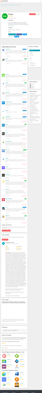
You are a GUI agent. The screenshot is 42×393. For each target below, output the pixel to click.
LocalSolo (8, 174)
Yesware (21, 354)
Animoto (8, 383)
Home (2, 4)
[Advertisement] (21, 9)
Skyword (7, 189)
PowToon (8, 377)
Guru (7, 132)
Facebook (19, 34)
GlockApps (21, 359)
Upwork (7, 74)
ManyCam (8, 372)
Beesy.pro (8, 215)
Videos (31, 58)
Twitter (25, 34)
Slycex (7, 124)
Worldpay (8, 354)
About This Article (32, 63)
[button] (41, 1)
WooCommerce (9, 364)
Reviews (31, 52)
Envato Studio (8, 141)
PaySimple (9, 359)
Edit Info (38, 14)
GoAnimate (22, 383)
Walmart (7, 180)
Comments (31, 62)
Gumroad (7, 92)
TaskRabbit (8, 116)
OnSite (7, 166)
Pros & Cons (32, 55)
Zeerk (7, 58)
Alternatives (32, 50)
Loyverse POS (22, 364)
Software (5, 4)
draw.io (21, 377)
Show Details (24, 63)
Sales (16, 4)
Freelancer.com (9, 101)
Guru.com (7, 149)
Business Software (11, 4)
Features (31, 53)
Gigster (7, 158)
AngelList (11, 36)
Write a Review (32, 14)
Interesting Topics (32, 65)
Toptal (7, 82)
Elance (7, 110)
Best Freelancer (9, 198)
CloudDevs (8, 49)
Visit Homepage (12, 34)
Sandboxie (21, 372)
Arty (6, 207)
